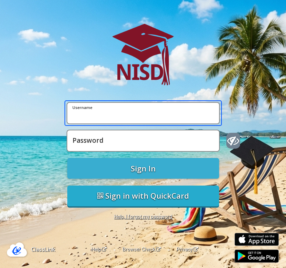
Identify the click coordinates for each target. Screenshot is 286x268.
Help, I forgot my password (143, 216)
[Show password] (233, 141)
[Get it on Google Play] (256, 256)
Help (99, 249)
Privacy (187, 249)
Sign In (143, 168)
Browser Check (141, 249)
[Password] (143, 140)
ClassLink (43, 249)
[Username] (143, 113)
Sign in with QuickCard (143, 195)
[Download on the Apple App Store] (256, 239)
